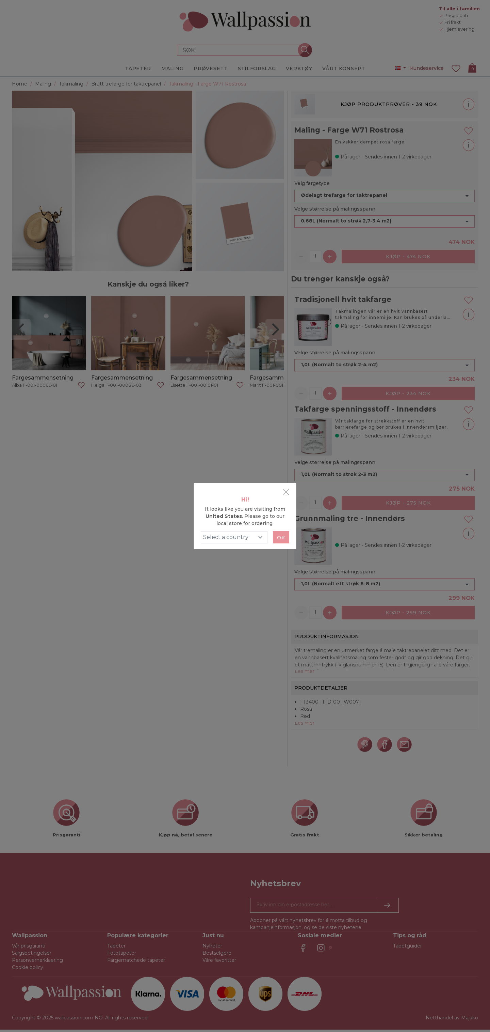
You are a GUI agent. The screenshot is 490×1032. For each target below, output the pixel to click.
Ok (281, 538)
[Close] (285, 492)
